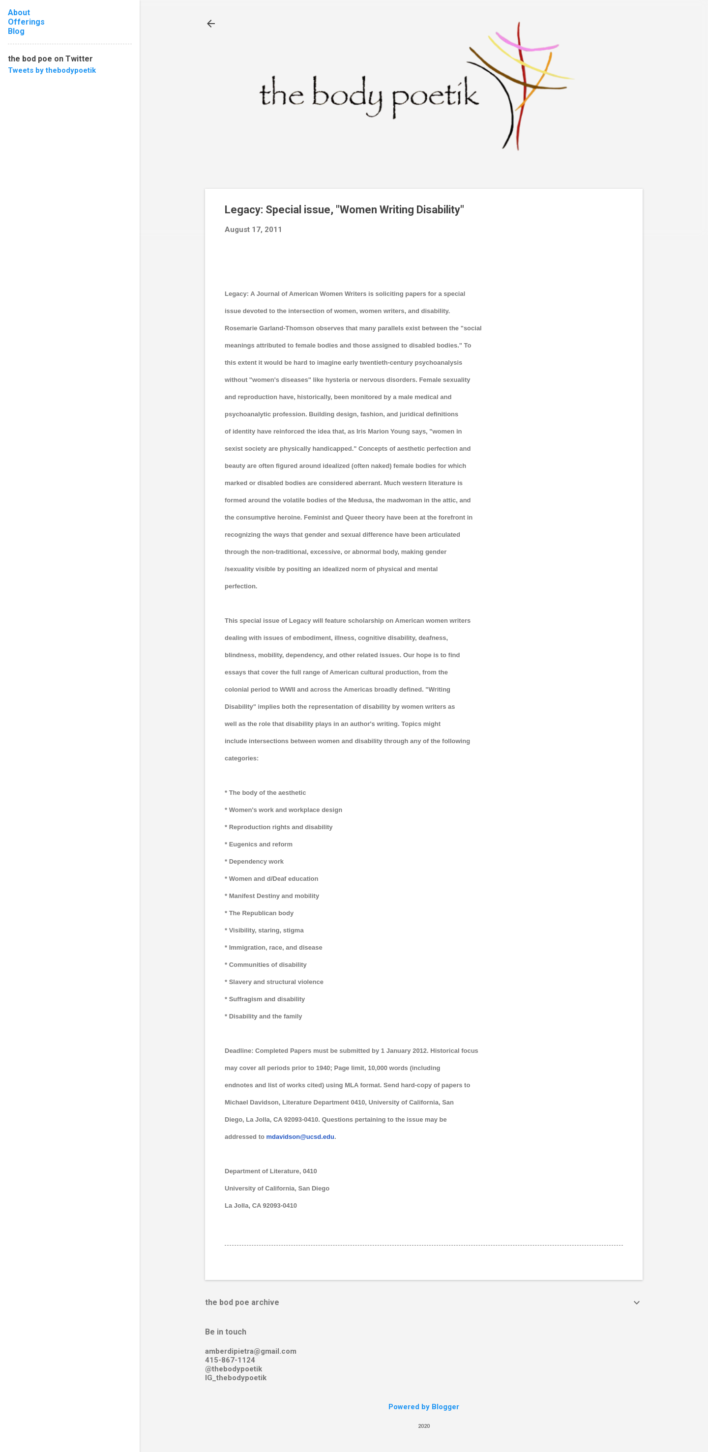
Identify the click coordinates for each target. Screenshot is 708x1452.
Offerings (26, 22)
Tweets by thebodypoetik (52, 70)
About (19, 12)
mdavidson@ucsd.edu (300, 1136)
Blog (16, 31)
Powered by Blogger (423, 1406)
